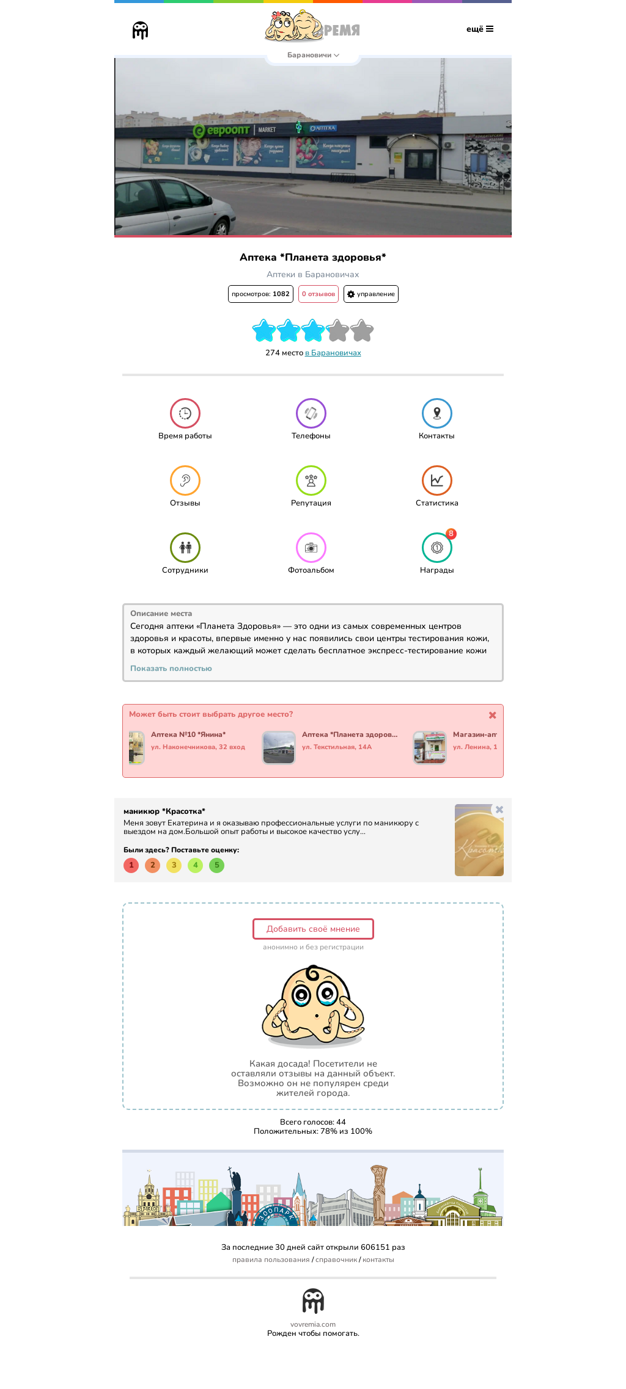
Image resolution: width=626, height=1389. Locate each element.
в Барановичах (333, 352)
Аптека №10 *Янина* (190, 735)
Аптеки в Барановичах (313, 274)
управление (371, 294)
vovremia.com (313, 1324)
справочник (336, 1259)
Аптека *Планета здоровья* (352, 735)
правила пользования (271, 1259)
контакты (378, 1259)
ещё (479, 29)
